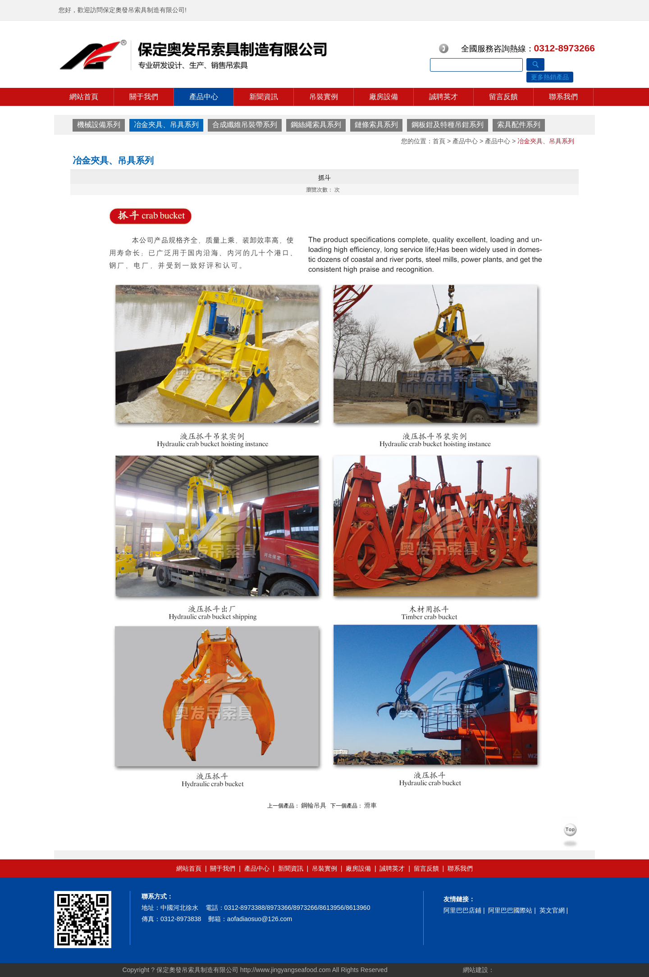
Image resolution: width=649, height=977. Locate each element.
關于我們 (143, 96)
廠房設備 (383, 96)
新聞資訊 (263, 96)
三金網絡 (507, 969)
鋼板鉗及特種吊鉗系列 (447, 124)
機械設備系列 (98, 124)
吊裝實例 (323, 96)
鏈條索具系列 (376, 124)
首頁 (439, 141)
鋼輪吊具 (313, 805)
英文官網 (552, 910)
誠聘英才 (443, 96)
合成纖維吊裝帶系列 (244, 124)
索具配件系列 (518, 124)
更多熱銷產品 (550, 77)
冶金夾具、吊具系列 (166, 124)
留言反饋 (503, 96)
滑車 (370, 805)
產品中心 (203, 96)
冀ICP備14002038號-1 (426, 969)
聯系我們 (563, 96)
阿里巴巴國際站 (510, 910)
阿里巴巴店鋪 (462, 910)
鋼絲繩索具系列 (316, 124)
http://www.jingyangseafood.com (285, 969)
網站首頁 (83, 96)
